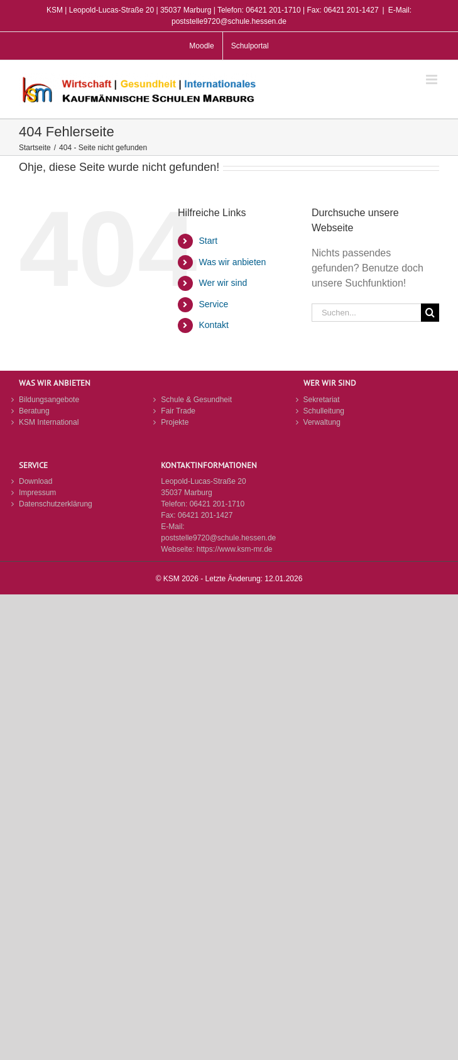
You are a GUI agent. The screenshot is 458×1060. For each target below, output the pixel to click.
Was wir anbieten (232, 262)
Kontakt (214, 325)
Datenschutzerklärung (55, 504)
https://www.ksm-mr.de (235, 549)
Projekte (174, 422)
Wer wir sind (223, 283)
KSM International (49, 422)
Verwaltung (322, 422)
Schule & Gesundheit (196, 399)
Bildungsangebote (49, 399)
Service (214, 304)
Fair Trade (178, 411)
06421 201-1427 (205, 515)
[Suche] (430, 312)
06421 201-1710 (217, 504)
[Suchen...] (366, 312)
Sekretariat (321, 399)
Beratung (34, 411)
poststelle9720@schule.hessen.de (218, 537)
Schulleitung (323, 411)
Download (35, 481)
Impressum (37, 492)
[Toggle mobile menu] (432, 79)
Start (208, 241)
